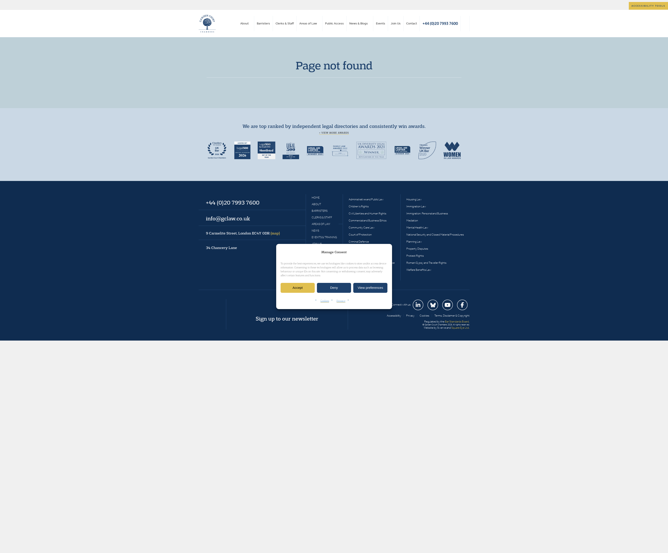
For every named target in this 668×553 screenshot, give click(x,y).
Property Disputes (417, 248)
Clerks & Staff (285, 23)
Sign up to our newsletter (287, 318)
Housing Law (414, 199)
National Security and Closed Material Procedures (435, 234)
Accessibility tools (648, 5)
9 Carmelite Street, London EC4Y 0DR (243, 233)
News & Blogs (358, 23)
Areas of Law (308, 23)
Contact (411, 23)
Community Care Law (361, 227)
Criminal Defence (359, 241)
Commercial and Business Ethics (368, 220)
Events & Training (324, 237)
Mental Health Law (417, 227)
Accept (297, 288)
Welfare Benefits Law (418, 269)
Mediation (412, 220)
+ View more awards (334, 132)
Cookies (324, 300)
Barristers (263, 23)
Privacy (341, 300)
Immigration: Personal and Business (427, 213)
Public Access (334, 23)
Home (316, 197)
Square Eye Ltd (460, 327)
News (315, 230)
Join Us (396, 23)
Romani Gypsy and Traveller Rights (426, 262)
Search (465, 23)
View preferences (370, 288)
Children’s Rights (359, 206)
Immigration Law (416, 206)
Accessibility (394, 315)
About (244, 23)
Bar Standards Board (457, 321)
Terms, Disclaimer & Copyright (452, 315)
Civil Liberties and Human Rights (367, 213)
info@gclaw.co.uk (228, 218)
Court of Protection (360, 234)
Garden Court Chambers (207, 23)
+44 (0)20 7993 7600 (440, 23)
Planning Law (414, 241)
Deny (334, 288)
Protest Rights (415, 255)
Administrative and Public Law (366, 199)
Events (380, 23)
